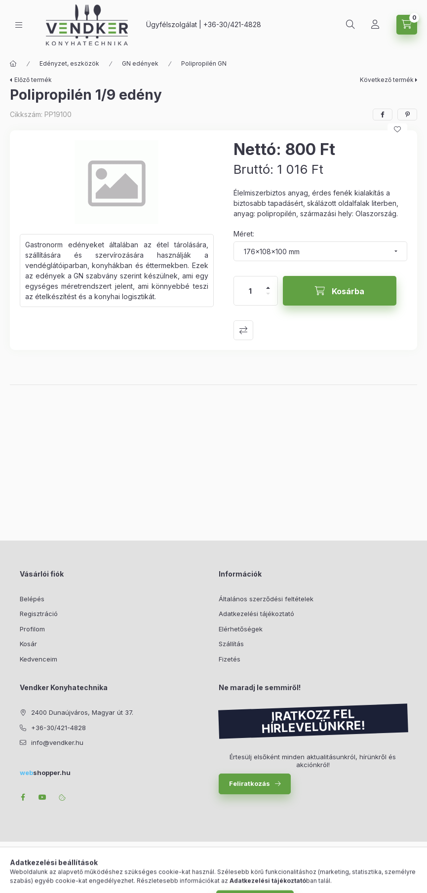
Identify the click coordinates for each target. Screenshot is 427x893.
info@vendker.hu (57, 742)
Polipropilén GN (204, 63)
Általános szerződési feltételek (266, 599)
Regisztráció (39, 614)
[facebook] (382, 114)
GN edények (140, 63)
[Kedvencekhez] (397, 129)
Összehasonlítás (243, 330)
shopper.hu (45, 773)
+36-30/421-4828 (232, 24)
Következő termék (387, 79)
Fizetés (229, 659)
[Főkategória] (13, 63)
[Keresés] (350, 25)
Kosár (28, 644)
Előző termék (33, 79)
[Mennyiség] (250, 290)
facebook (23, 797)
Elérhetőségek (241, 629)
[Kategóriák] (19, 25)
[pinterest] (407, 114)
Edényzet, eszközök (69, 63)
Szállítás (231, 644)
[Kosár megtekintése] (406, 25)
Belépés (32, 599)
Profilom (32, 629)
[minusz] (268, 298)
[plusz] (268, 283)
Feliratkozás (249, 783)
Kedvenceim (38, 659)
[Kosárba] (339, 291)
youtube (42, 797)
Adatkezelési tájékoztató (256, 614)
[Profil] (375, 25)
